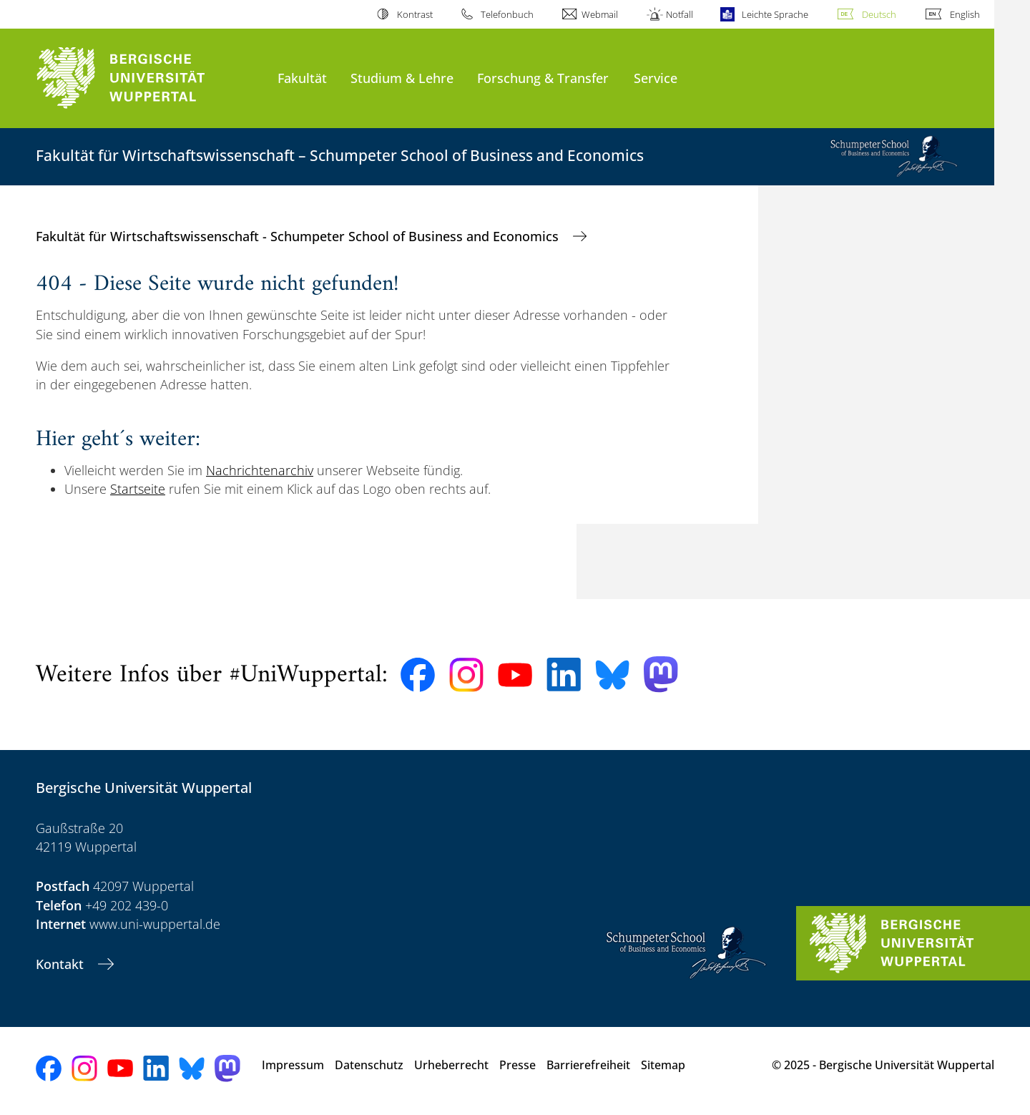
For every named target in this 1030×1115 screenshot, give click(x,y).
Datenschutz (369, 1065)
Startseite (137, 488)
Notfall (679, 14)
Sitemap (663, 1065)
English (965, 14)
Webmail (600, 14)
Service (655, 78)
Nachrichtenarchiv (259, 470)
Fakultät (302, 78)
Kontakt (61, 964)
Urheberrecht (451, 1065)
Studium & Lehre (401, 78)
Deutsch (879, 14)
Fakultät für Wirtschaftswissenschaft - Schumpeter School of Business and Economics (299, 236)
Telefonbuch (507, 14)
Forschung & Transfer (543, 78)
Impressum (293, 1065)
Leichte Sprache (775, 14)
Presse (517, 1065)
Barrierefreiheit (588, 1065)
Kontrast (415, 14)
